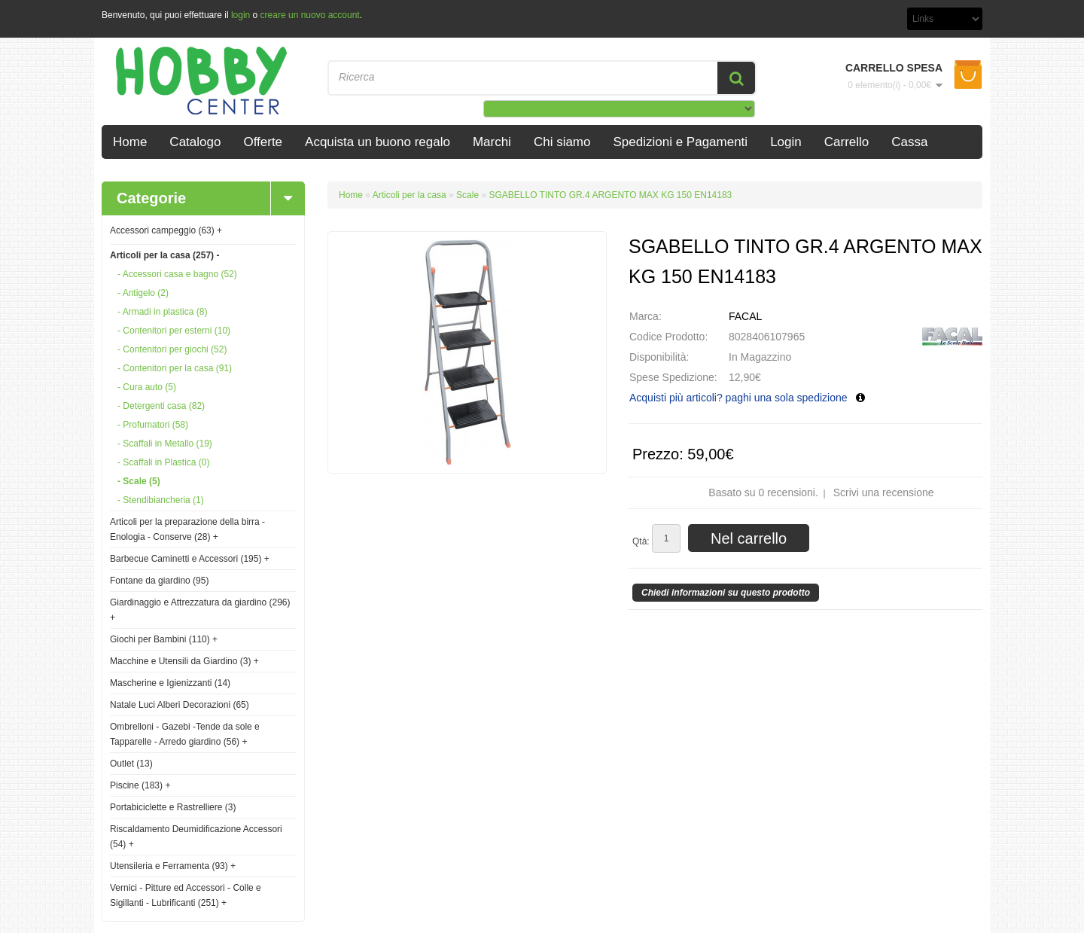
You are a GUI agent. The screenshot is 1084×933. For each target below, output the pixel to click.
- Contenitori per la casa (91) (174, 368)
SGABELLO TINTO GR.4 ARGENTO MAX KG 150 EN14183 (610, 195)
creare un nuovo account (310, 15)
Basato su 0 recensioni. (763, 492)
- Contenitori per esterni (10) (173, 330)
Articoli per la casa (411, 195)
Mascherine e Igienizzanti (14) (170, 683)
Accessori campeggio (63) (166, 230)
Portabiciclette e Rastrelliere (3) (173, 807)
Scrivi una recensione (883, 492)
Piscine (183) (140, 785)
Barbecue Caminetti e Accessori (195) (189, 558)
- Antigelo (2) (143, 293)
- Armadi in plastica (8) (162, 311)
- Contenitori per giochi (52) (172, 349)
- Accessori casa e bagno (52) (177, 274)
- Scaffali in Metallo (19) (164, 443)
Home (351, 195)
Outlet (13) (131, 763)
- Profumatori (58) (152, 424)
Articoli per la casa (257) (164, 255)
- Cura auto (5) (146, 387)
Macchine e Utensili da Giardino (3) (184, 661)
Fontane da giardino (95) (159, 580)
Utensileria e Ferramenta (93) (173, 866)
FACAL (745, 316)
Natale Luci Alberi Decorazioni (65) (179, 705)
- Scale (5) (138, 481)
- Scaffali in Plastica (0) (163, 462)
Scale (467, 195)
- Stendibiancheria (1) (160, 500)
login (240, 15)
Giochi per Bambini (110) (164, 639)
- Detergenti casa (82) (161, 406)
